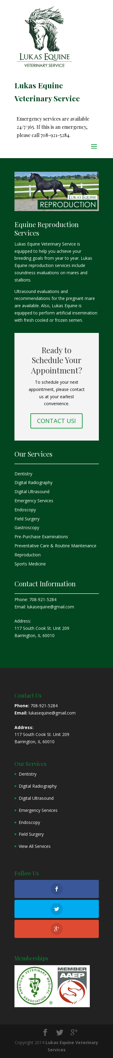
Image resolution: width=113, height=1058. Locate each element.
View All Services (35, 846)
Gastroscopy (26, 527)
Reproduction (27, 555)
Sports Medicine (30, 564)
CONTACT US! (56, 421)
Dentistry (23, 474)
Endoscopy (25, 510)
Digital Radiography (33, 482)
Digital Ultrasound (31, 491)
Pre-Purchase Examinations (41, 536)
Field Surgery (26, 519)
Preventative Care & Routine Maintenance (55, 546)
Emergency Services (33, 500)
